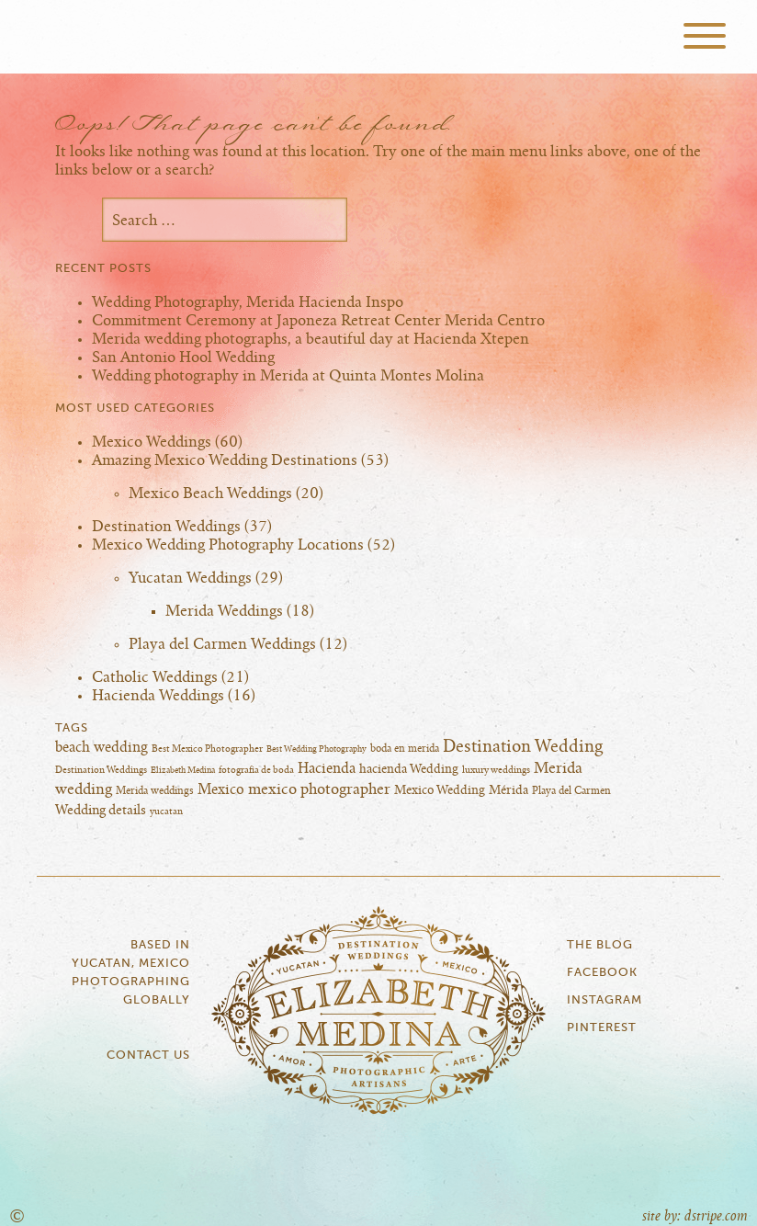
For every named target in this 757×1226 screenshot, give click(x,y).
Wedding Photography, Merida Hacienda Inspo (247, 302)
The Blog (600, 945)
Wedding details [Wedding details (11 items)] (100, 810)
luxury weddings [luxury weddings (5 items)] (496, 770)
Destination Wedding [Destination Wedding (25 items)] (523, 747)
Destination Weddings (166, 526)
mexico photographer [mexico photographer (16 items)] (319, 789)
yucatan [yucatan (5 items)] (166, 811)
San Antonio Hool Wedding (183, 357)
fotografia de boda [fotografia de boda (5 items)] (256, 770)
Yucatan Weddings (190, 578)
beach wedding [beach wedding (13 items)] (101, 748)
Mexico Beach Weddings (210, 493)
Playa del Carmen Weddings (222, 644)
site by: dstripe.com (695, 1216)
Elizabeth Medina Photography (378, 37)
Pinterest (602, 1028)
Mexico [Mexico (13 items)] (221, 790)
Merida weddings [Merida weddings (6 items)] (155, 791)
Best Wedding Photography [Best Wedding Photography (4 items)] (316, 749)
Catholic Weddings (155, 677)
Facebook (602, 973)
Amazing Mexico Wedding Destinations (224, 460)
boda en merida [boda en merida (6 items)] (404, 749)
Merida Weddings (224, 611)
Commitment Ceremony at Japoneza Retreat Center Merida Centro (318, 320)
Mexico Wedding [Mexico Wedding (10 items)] (439, 790)
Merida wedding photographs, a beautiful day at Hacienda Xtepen (310, 339)
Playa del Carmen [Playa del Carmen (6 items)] (571, 791)
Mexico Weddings (151, 442)
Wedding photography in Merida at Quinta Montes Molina (288, 376)
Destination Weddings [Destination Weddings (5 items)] (101, 770)
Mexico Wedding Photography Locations (228, 545)
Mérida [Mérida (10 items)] (508, 790)
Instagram (604, 1000)
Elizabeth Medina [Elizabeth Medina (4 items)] (183, 770)
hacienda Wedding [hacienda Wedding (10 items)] (408, 769)
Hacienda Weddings (158, 695)
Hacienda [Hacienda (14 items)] (327, 769)
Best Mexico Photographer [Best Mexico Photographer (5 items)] (207, 749)
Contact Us (148, 1055)
